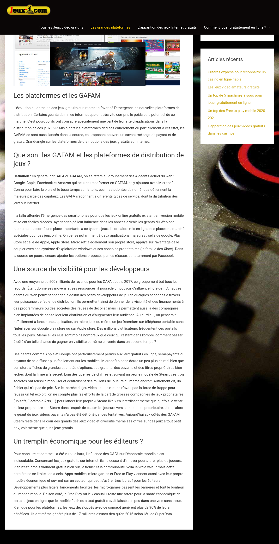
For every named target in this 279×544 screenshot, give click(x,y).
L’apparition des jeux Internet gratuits (167, 27)
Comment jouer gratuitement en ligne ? (235, 27)
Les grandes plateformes (110, 27)
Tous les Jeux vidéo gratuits (61, 27)
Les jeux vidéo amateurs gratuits (234, 87)
